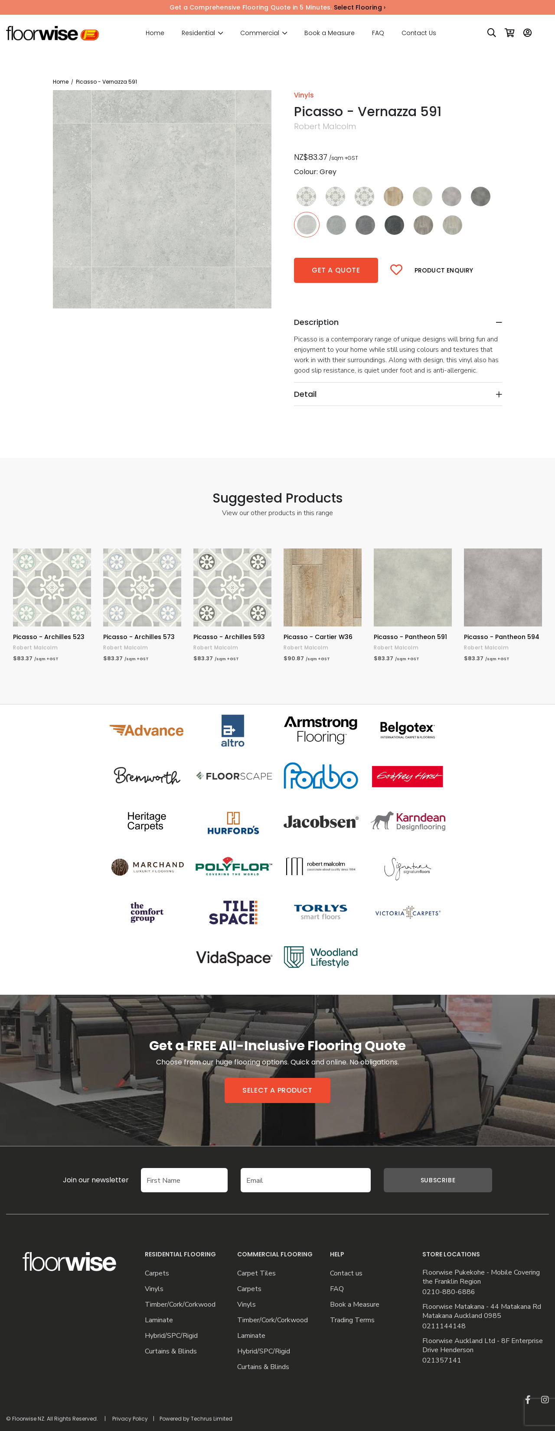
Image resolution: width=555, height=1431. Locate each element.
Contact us (346, 1273)
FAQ (378, 32)
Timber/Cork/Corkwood (180, 1304)
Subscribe (438, 1180)
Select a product (277, 1090)
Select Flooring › (359, 7)
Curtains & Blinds (171, 1351)
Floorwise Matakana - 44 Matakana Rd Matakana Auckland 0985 (481, 1311)
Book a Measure (329, 32)
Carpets (157, 1273)
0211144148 (444, 1326)
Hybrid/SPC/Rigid (171, 1335)
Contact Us (419, 32)
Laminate (159, 1320)
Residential (198, 33)
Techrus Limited (211, 1418)
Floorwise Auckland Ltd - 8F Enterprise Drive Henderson (482, 1346)
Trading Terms (352, 1320)
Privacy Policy (130, 1418)
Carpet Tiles (256, 1273)
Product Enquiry (444, 270)
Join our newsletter (96, 1180)
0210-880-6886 (448, 1292)
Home (155, 32)
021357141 (441, 1360)
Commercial (259, 33)
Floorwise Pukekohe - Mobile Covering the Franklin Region (481, 1277)
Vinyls (154, 1289)
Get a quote (336, 270)
